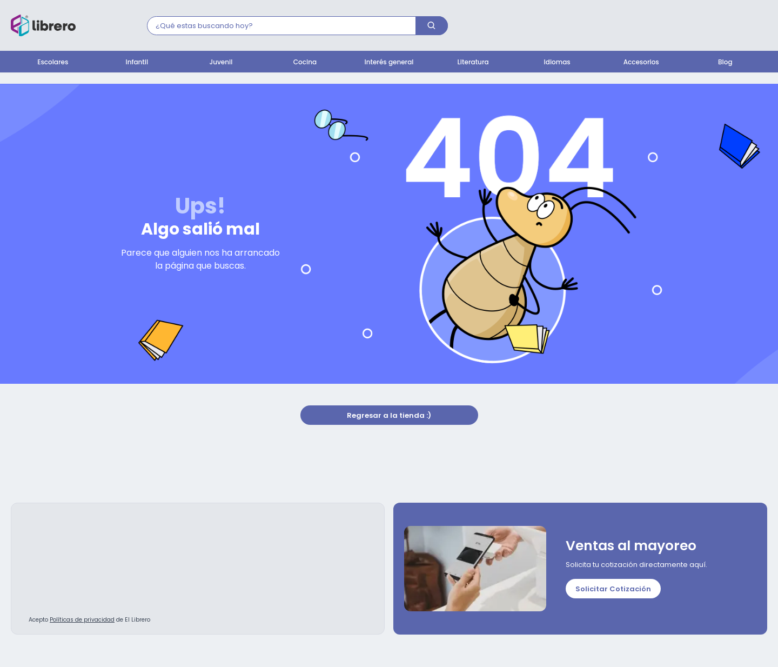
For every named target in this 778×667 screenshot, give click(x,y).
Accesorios (641, 61)
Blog (725, 61)
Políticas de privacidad (82, 620)
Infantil (137, 61)
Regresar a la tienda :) (389, 415)
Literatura (473, 61)
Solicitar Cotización (613, 589)
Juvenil (220, 61)
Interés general (389, 61)
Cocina (305, 61)
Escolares (52, 61)
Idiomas (557, 61)
